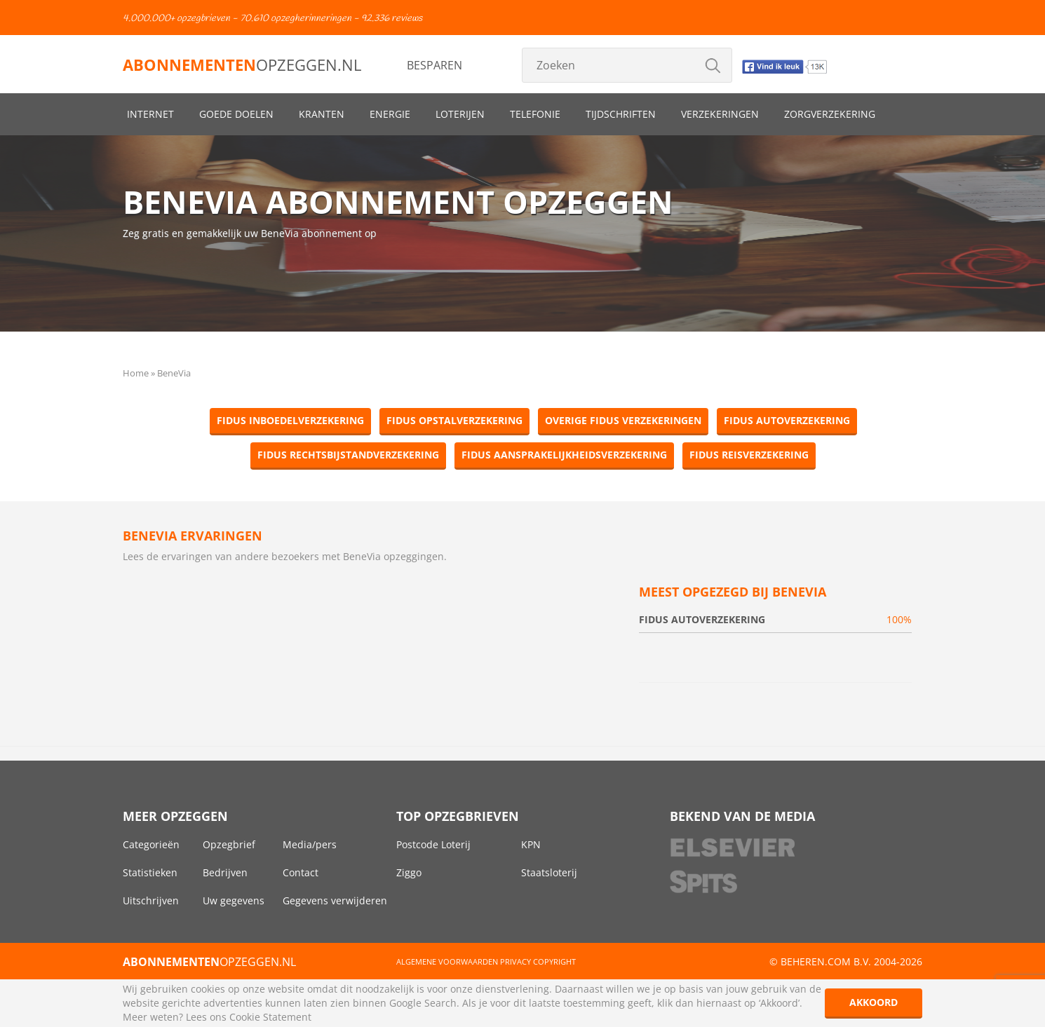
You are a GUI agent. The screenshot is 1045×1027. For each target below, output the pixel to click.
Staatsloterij (549, 872)
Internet (150, 114)
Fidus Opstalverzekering (454, 420)
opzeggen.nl (242, 64)
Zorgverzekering (829, 114)
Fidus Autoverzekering (787, 420)
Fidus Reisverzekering (749, 454)
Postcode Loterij (433, 844)
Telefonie (535, 114)
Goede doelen (236, 114)
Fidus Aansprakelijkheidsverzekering (564, 454)
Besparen (434, 65)
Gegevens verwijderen (335, 900)
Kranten (321, 114)
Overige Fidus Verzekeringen (623, 420)
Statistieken (150, 872)
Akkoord (873, 1002)
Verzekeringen (720, 114)
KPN (531, 844)
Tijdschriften (621, 114)
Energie (390, 114)
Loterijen (460, 114)
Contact (300, 872)
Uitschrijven (151, 900)
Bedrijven (225, 872)
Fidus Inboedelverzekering (290, 420)
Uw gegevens (233, 900)
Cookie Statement (270, 1016)
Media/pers (310, 844)
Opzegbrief (229, 844)
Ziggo (409, 872)
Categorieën (151, 844)
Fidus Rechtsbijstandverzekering (348, 454)
